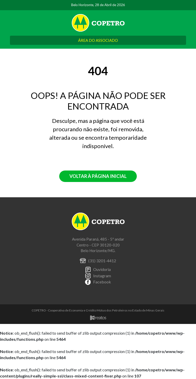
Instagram (102, 275)
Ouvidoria (102, 269)
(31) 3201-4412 (102, 260)
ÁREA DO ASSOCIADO (98, 40)
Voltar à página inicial (98, 176)
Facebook (102, 281)
